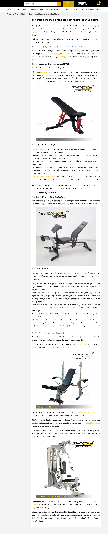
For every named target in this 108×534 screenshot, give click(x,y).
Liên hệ (97, 9)
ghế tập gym (62, 57)
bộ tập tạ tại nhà (90, 179)
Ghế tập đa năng (38, 149)
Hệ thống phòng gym (57, 9)
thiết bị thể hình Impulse (90, 423)
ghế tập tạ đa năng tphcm (87, 412)
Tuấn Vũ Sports (81, 344)
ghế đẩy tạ (43, 167)
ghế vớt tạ (76, 185)
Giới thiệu (44, 9)
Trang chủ (35, 9)
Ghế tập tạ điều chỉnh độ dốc (43, 176)
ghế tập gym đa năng (51, 54)
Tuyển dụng (89, 9)
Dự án (75, 9)
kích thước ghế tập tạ (51, 75)
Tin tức (81, 9)
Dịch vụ (69, 9)
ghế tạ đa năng (46, 72)
